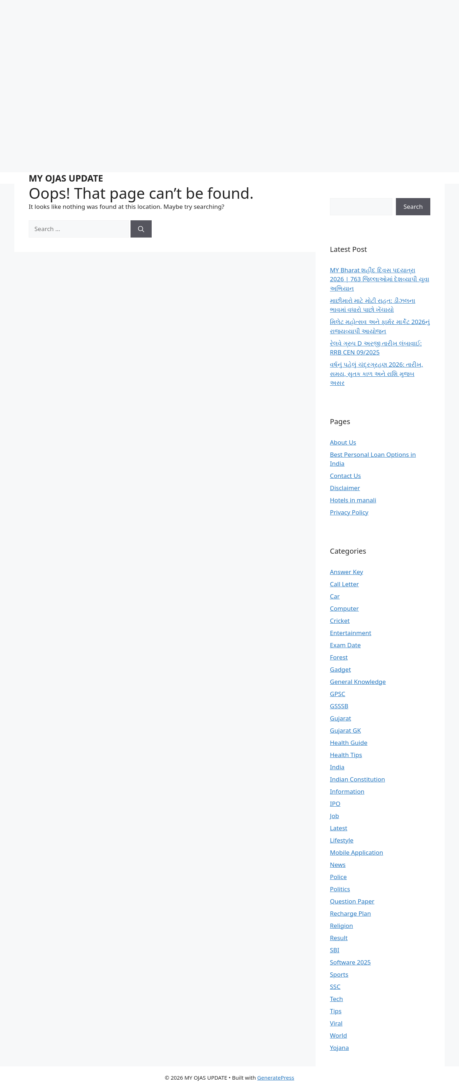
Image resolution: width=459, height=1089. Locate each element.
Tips (335, 1011)
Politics (340, 889)
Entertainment (350, 633)
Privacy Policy (349, 512)
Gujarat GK (345, 730)
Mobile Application (356, 852)
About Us (343, 442)
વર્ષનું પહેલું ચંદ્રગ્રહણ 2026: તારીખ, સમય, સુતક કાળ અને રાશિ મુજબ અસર (376, 373)
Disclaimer (345, 488)
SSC (335, 986)
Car (335, 596)
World (338, 1035)
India (337, 767)
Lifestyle (342, 840)
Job (334, 816)
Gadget (340, 669)
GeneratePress (275, 1077)
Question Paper (352, 901)
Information (347, 791)
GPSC (337, 694)
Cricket (340, 620)
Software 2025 (350, 962)
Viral (336, 1023)
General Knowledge (358, 681)
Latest (338, 828)
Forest (339, 657)
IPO (335, 803)
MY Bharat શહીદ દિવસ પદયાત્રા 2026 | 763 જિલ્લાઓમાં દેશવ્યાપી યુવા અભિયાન (379, 279)
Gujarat (340, 718)
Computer (344, 608)
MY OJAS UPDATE (66, 178)
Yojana (339, 1047)
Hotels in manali (353, 500)
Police (338, 877)
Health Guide (348, 742)
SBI (334, 950)
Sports (339, 974)
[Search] (141, 229)
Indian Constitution (357, 779)
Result (338, 938)
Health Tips (346, 755)
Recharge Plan (350, 913)
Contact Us (345, 475)
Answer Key (346, 572)
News (338, 864)
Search (413, 206)
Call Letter (344, 584)
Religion (341, 925)
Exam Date (345, 645)
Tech (336, 999)
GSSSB (339, 706)
